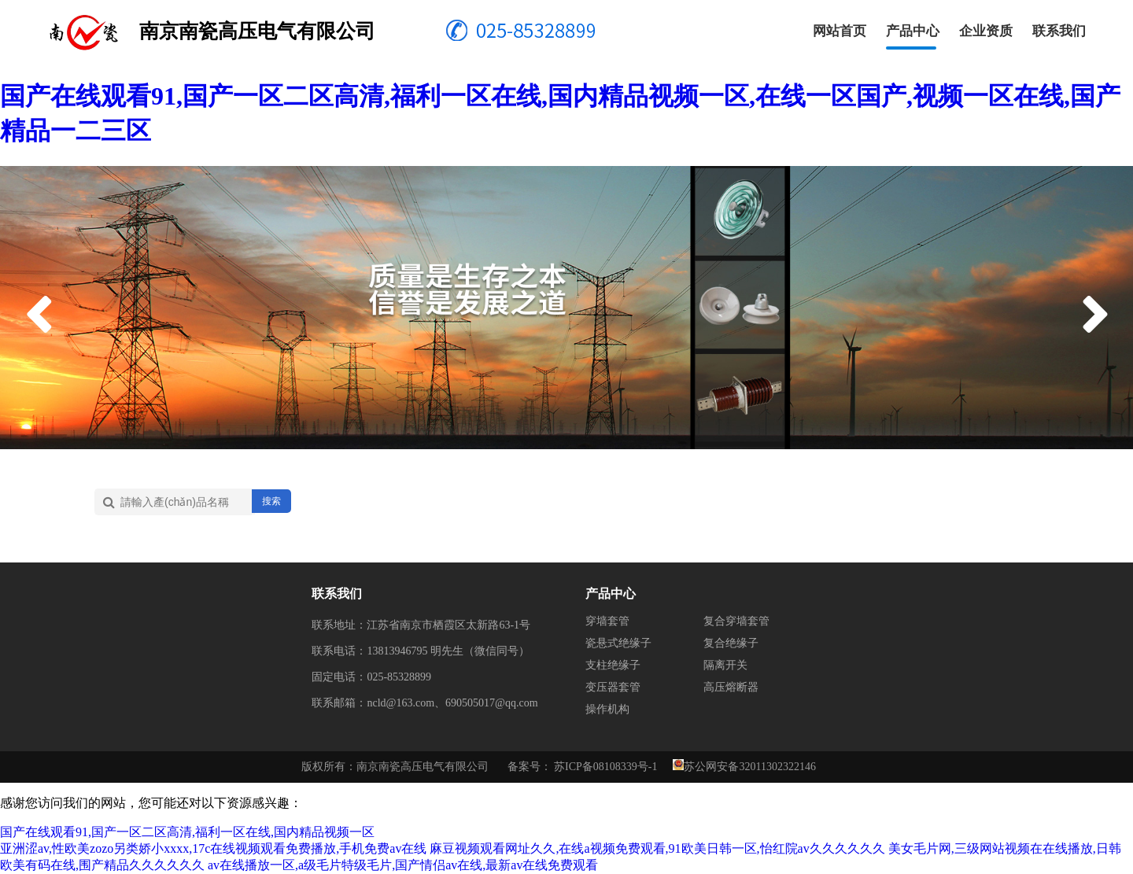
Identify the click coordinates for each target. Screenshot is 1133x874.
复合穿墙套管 (736, 621)
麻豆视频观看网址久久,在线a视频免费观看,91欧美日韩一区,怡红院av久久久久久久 (657, 848)
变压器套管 (612, 687)
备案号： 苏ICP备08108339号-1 (582, 767)
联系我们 (1059, 31)
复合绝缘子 (730, 643)
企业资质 (986, 31)
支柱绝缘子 (612, 665)
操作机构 (607, 709)
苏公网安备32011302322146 (749, 767)
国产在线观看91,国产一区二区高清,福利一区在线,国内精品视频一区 (187, 832)
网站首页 (839, 31)
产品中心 (912, 31)
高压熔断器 (730, 687)
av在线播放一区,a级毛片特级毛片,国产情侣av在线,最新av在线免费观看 (403, 865)
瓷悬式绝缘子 (618, 643)
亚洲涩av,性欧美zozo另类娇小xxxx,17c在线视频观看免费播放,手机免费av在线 (213, 848)
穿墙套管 (607, 621)
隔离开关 (725, 665)
